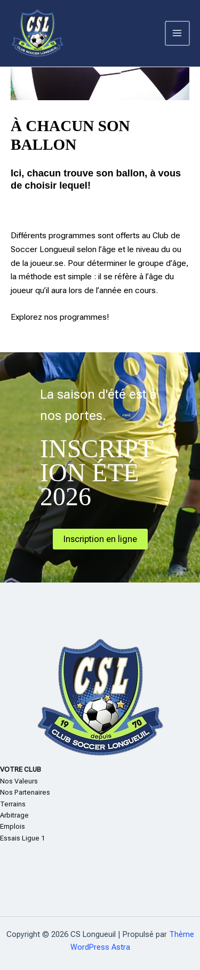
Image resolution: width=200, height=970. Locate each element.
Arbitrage (14, 815)
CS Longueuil (113, 33)
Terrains (13, 804)
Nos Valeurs (19, 781)
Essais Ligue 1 (22, 838)
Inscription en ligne (100, 539)
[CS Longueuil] (37, 34)
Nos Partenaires (25, 792)
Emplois (12, 826)
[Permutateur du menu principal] (177, 33)
